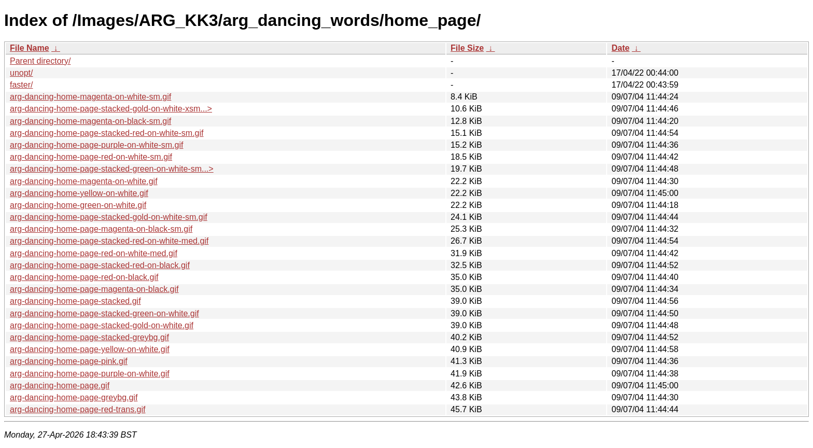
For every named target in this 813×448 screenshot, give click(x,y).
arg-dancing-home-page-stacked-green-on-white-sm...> (112, 168)
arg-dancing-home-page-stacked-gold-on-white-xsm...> (111, 108)
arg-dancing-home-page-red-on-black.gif (84, 277)
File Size (467, 48)
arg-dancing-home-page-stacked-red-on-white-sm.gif (107, 133)
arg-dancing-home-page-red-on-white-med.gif (93, 253)
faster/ (21, 84)
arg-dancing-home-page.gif (59, 385)
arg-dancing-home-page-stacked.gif (75, 301)
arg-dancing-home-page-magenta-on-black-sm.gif (101, 229)
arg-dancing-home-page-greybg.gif (73, 397)
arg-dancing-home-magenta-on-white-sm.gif (90, 96)
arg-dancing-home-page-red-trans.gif (77, 409)
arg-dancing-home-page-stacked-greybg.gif (89, 337)
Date (620, 48)
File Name (29, 48)
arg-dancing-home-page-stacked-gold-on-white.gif (101, 325)
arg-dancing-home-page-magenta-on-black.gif (94, 289)
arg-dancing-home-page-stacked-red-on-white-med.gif (109, 240)
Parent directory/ (40, 61)
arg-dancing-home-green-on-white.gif (78, 205)
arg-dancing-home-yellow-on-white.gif (79, 193)
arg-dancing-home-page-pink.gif (69, 361)
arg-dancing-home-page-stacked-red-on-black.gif (100, 265)
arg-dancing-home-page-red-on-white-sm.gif (91, 156)
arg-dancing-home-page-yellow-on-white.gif (90, 349)
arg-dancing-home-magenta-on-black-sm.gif (90, 121)
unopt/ (21, 72)
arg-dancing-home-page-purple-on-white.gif (90, 373)
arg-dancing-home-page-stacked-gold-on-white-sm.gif (108, 217)
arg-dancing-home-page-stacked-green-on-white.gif (104, 313)
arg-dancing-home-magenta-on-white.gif (84, 181)
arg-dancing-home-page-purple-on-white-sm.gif (96, 145)
